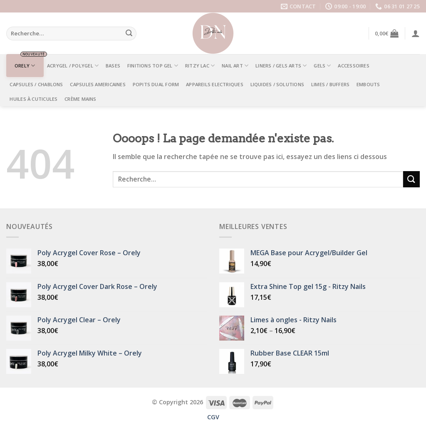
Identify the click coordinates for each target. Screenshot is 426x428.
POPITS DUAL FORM (156, 84)
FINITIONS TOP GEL (152, 66)
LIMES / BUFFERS (330, 84)
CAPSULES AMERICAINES (97, 84)
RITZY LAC (200, 66)
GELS (322, 66)
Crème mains (80, 99)
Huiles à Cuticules (33, 99)
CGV (213, 417)
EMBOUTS (368, 84)
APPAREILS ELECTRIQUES (214, 84)
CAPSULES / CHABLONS (36, 84)
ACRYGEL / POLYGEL (73, 66)
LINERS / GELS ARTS (281, 66)
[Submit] (129, 34)
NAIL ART (235, 66)
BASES (113, 65)
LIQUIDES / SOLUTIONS (277, 84)
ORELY (25, 66)
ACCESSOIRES (353, 65)
